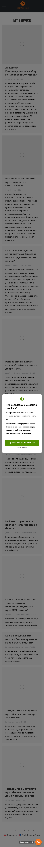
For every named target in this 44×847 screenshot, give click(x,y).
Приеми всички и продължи (22, 443)
